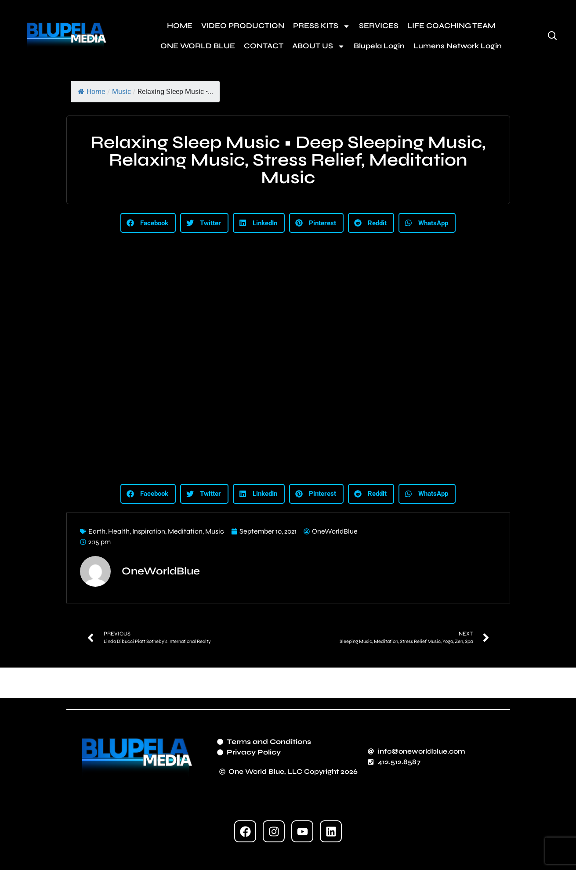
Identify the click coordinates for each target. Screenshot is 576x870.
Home (91, 91)
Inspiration (148, 531)
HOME (179, 25)
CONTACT (263, 46)
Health (119, 531)
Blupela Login (379, 46)
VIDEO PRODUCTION (242, 25)
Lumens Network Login (457, 46)
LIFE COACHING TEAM (451, 25)
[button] (148, 223)
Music (121, 91)
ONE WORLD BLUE (197, 46)
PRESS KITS (321, 26)
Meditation (185, 531)
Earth (96, 531)
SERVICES (378, 25)
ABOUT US (318, 46)
